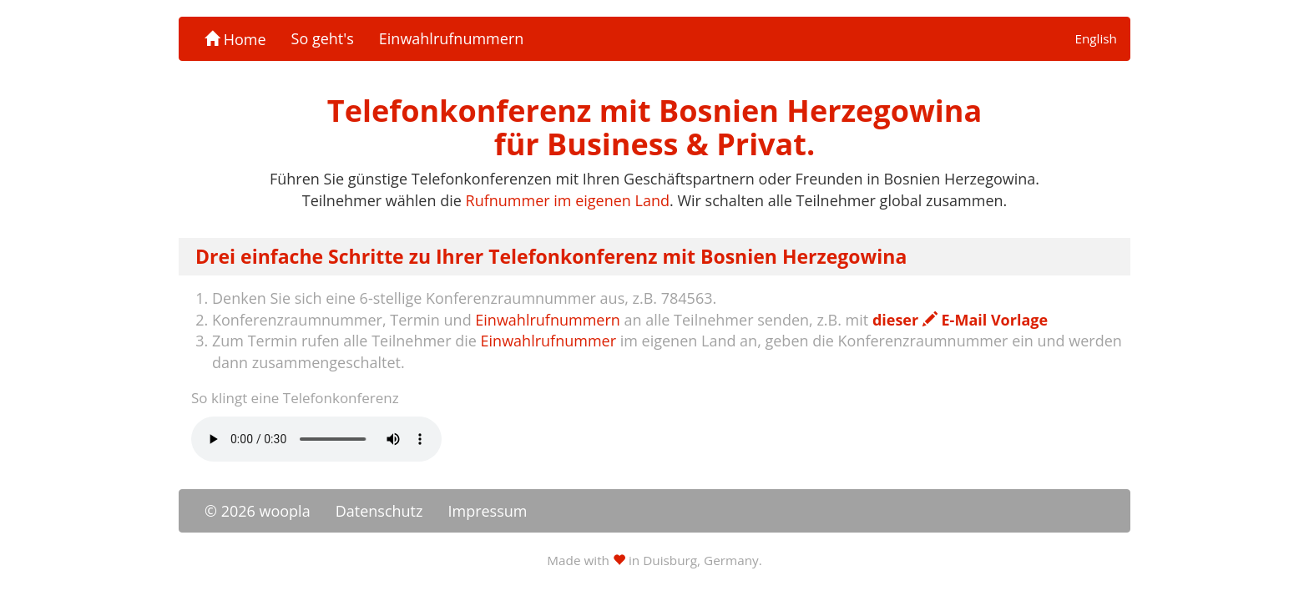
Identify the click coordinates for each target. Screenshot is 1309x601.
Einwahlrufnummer (548, 341)
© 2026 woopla (258, 511)
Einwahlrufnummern (451, 38)
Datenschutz (379, 511)
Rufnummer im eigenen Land (568, 200)
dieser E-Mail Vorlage (960, 320)
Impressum (487, 511)
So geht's (322, 38)
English (1095, 38)
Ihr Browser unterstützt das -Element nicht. (316, 439)
